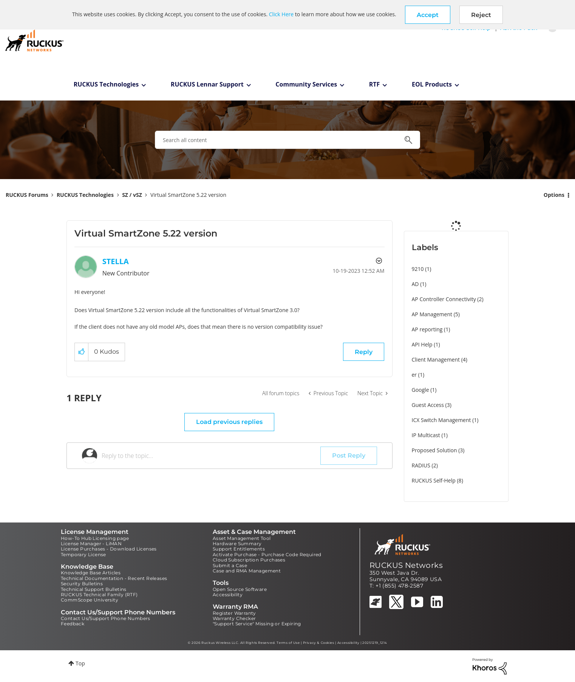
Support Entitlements (239, 549)
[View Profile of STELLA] (115, 261)
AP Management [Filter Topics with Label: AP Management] (432, 314)
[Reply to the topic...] (211, 455)
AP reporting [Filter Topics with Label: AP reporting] (427, 329)
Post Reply (348, 455)
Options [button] (554, 194)
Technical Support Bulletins (94, 589)
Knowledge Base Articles (91, 572)
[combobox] (287, 140)
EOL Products (432, 84)
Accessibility (228, 594)
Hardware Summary (237, 543)
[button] (427, 15)
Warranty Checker (234, 618)
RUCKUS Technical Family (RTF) (99, 594)
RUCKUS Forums (27, 194)
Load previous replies (229, 421)
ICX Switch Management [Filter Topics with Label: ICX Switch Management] (441, 420)
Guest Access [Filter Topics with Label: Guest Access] (428, 404)
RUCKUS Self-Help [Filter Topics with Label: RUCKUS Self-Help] (434, 480)
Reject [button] (481, 15)
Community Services (306, 84)
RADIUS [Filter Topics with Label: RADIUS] (421, 465)
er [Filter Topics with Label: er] (414, 374)
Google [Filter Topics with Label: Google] (420, 389)
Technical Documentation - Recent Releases (114, 578)
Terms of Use (288, 643)
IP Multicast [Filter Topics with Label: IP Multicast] (426, 435)
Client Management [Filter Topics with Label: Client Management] (436, 359)
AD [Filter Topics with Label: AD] (415, 284)
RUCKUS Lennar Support (207, 84)
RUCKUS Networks (406, 565)
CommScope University (89, 600)
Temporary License (83, 554)
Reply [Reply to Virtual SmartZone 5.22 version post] (364, 352)
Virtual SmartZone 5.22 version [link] (188, 194)
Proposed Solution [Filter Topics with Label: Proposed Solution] (434, 450)
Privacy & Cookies (318, 643)
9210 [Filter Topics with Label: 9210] (418, 268)
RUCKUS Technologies (106, 84)
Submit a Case (230, 565)
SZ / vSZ (132, 194)
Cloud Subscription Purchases (249, 560)
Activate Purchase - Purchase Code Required (267, 554)
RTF (374, 84)
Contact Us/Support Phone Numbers (105, 618)
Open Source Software (240, 589)
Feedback (72, 623)
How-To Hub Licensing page (95, 538)
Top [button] (80, 663)
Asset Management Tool (241, 538)
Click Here (281, 14)
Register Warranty (234, 613)
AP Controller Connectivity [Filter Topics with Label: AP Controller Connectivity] (444, 299)
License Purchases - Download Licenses (109, 549)
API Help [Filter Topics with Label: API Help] (422, 344)
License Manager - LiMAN (91, 543)
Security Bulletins (82, 583)
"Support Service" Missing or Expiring (257, 623)
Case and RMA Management (247, 571)
